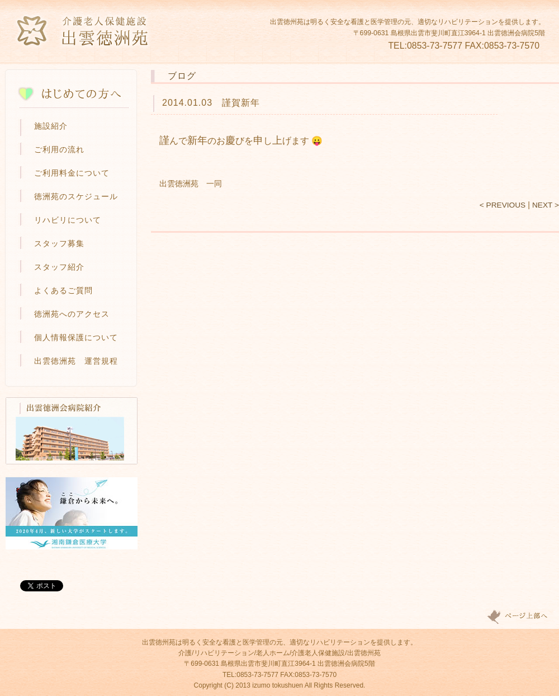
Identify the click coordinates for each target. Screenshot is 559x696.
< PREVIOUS (502, 205)
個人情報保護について (76, 337)
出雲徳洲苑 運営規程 (76, 360)
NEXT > (545, 205)
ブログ (182, 75)
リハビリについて (67, 219)
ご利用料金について (72, 172)
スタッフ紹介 (59, 266)
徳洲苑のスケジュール (76, 196)
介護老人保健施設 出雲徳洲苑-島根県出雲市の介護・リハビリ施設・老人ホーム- (83, 31)
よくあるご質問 (63, 290)
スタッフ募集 (59, 243)
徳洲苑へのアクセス (72, 313)
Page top (519, 616)
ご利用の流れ (59, 149)
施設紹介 (51, 125)
